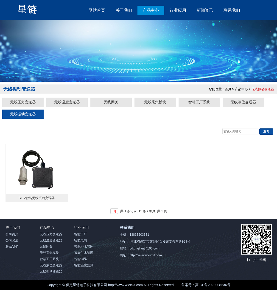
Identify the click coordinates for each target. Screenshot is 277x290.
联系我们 (232, 10)
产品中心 (151, 10)
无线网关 (111, 102)
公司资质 (12, 240)
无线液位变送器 (243, 102)
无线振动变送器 (23, 114)
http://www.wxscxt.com (125, 285)
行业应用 (178, 10)
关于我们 (124, 10)
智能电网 (80, 240)
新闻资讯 (205, 10)
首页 (228, 89)
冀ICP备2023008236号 (212, 285)
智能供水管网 (83, 253)
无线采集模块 (155, 102)
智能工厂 (80, 234)
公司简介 (12, 234)
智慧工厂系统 (199, 102)
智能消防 (80, 259)
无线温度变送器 (67, 102)
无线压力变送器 (23, 102)
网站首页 (97, 10)
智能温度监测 (83, 265)
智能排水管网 (83, 246)
